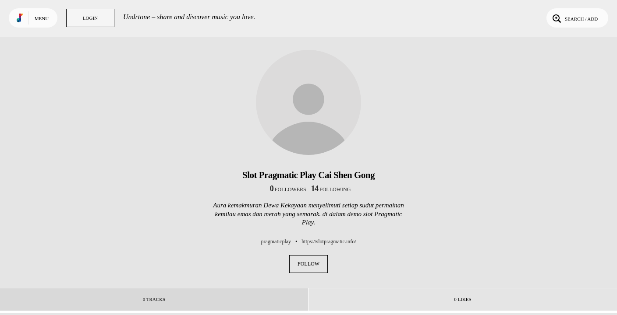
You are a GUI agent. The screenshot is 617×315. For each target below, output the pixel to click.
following (331, 189)
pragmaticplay (276, 241)
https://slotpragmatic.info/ (328, 241)
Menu (42, 18)
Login (90, 18)
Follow (308, 264)
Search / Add (574, 18)
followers (288, 189)
